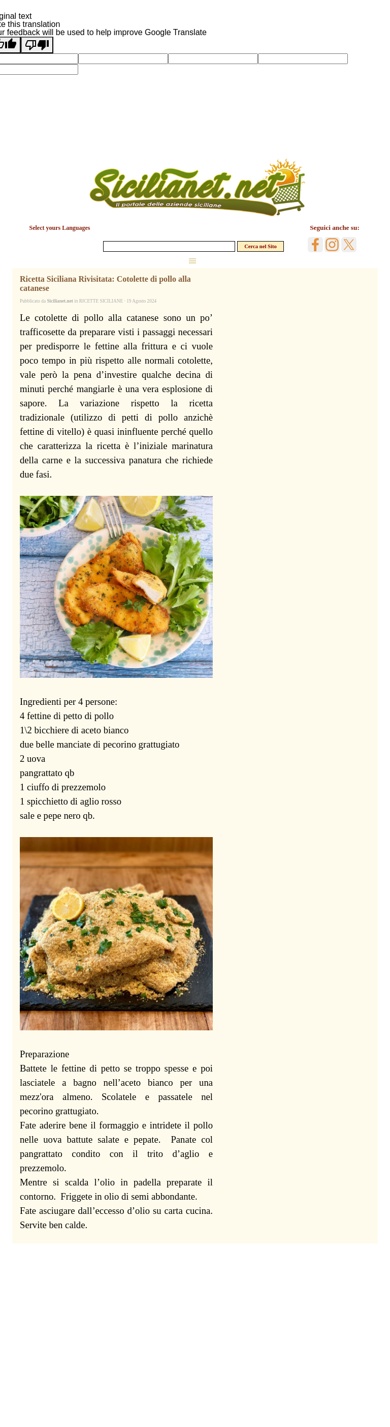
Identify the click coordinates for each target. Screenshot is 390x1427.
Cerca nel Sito (260, 246)
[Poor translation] (37, 45)
